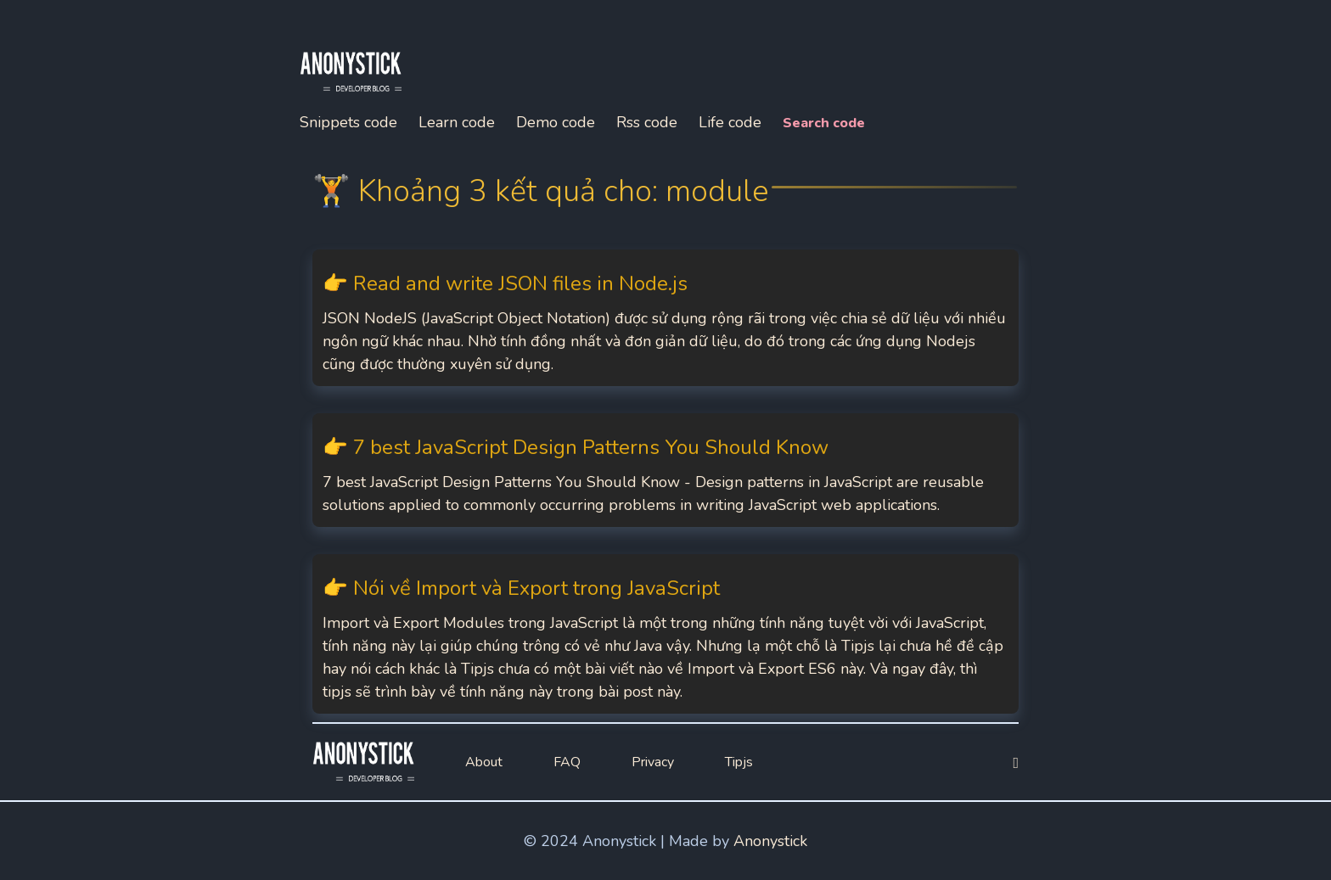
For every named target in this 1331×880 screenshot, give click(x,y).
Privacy (653, 762)
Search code (824, 123)
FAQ (567, 762)
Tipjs (739, 762)
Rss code (646, 122)
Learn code (456, 122)
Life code (730, 122)
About (484, 762)
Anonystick (770, 841)
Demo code (555, 122)
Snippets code (348, 122)
